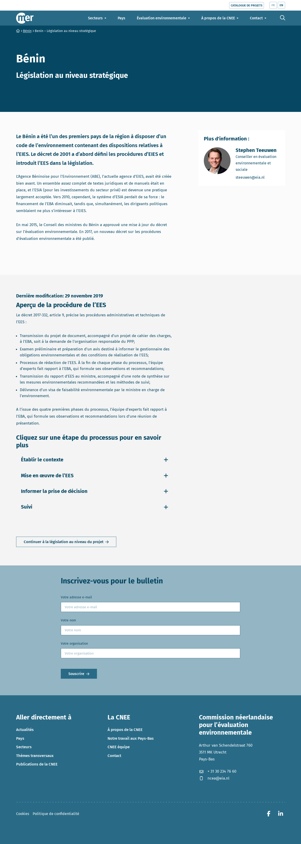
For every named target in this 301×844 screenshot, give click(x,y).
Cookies (22, 814)
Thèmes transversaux (35, 755)
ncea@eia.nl (214, 778)
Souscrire (76, 674)
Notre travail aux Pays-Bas (131, 738)
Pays (20, 738)
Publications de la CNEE (37, 764)
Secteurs (24, 747)
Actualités (25, 729)
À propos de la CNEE (125, 729)
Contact (114, 755)
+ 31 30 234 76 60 (217, 771)
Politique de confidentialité (56, 814)
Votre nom (68, 620)
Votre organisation (74, 644)
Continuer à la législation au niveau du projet (63, 541)
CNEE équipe (119, 747)
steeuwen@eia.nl (258, 177)
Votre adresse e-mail (76, 597)
